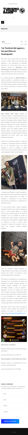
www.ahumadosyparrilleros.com (16, 313)
